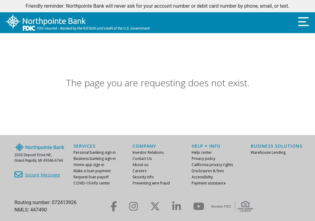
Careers (139, 170)
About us (140, 164)
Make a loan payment (92, 170)
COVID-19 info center (92, 183)
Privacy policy (203, 158)
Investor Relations (148, 152)
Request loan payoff (91, 177)
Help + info (206, 146)
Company (144, 146)
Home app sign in (89, 164)
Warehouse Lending (268, 152)
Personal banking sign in (95, 152)
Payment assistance (209, 183)
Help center (202, 152)
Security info (143, 177)
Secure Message (42, 175)
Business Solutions (276, 146)
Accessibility (202, 177)
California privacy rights (212, 164)
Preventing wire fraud (151, 183)
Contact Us (142, 158)
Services (84, 146)
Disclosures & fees (208, 170)
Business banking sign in (95, 158)
